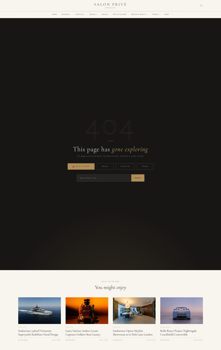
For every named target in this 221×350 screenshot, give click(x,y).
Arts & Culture (119, 14)
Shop (166, 14)
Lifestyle (80, 14)
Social (93, 14)
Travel (156, 14)
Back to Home (81, 166)
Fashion (66, 14)
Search (137, 178)
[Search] (201, 5)
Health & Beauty (139, 14)
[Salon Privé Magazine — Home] (110, 6)
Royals (105, 14)
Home (54, 14)
